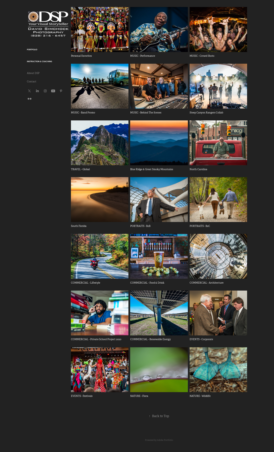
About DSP (33, 73)
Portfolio (32, 49)
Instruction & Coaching (39, 61)
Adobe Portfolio (165, 440)
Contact (31, 81)
